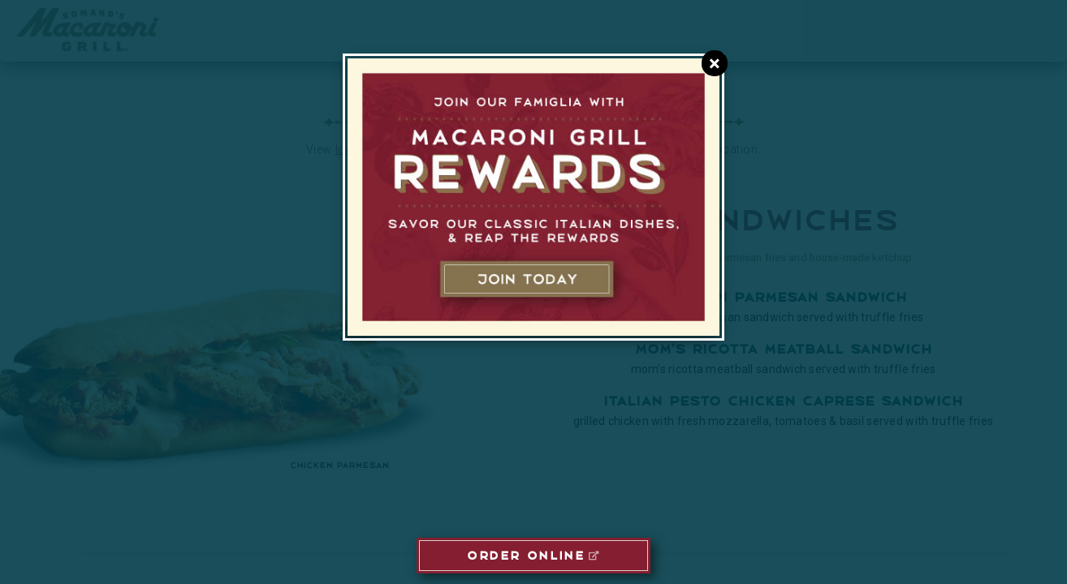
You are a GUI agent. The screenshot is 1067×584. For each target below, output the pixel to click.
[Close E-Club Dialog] (715, 63)
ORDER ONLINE (526, 554)
